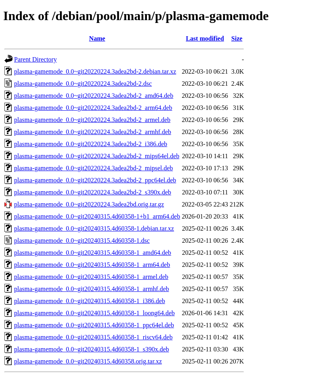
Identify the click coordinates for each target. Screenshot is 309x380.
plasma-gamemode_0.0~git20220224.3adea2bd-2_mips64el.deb (96, 156)
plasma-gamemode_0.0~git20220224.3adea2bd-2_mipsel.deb (93, 168)
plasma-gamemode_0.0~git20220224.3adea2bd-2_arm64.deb (93, 107)
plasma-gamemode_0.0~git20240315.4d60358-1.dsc (82, 240)
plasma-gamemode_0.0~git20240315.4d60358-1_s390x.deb (91, 349)
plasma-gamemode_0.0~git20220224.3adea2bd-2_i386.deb (90, 143)
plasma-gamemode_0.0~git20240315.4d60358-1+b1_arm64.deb (97, 216)
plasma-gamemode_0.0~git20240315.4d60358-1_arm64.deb (92, 264)
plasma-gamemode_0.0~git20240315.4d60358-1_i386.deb (89, 300)
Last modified (205, 38)
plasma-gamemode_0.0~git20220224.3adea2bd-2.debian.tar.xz (95, 71)
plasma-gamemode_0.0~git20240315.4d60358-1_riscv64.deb (93, 337)
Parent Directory (35, 59)
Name (97, 38)
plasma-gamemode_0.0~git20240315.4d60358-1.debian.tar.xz (94, 228)
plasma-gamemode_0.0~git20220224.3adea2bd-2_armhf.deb (92, 131)
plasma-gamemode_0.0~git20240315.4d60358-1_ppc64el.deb (94, 325)
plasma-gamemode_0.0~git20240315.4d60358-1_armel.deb (91, 276)
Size (237, 38)
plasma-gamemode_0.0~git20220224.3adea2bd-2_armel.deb (92, 119)
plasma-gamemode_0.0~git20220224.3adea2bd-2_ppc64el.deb (95, 180)
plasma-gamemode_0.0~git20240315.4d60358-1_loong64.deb (94, 313)
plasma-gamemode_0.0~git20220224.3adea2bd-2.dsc (83, 83)
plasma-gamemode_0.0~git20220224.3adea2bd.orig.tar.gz (89, 204)
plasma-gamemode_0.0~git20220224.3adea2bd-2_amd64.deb (93, 95)
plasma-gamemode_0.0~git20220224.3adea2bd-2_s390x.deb (92, 192)
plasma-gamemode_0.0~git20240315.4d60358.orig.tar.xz (88, 361)
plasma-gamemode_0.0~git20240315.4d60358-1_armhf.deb (91, 288)
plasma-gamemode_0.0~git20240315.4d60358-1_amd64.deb (92, 252)
